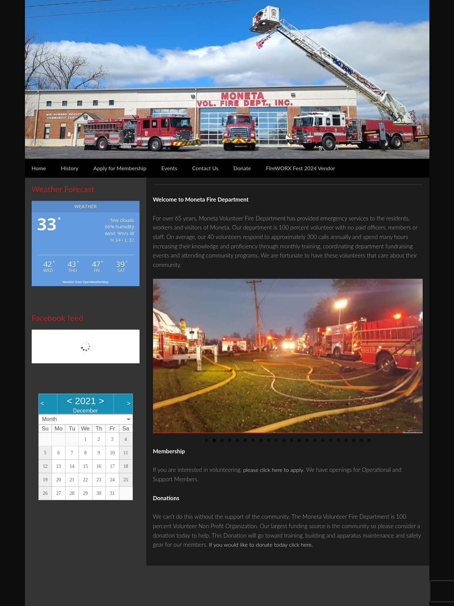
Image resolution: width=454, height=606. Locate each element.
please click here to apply (274, 469)
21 (361, 440)
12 (292, 440)
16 (323, 440)
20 (354, 440)
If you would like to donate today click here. (262, 544)
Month (49, 419)
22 (369, 440)
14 (307, 440)
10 (276, 440)
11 (284, 440)
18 (338, 440)
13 (299, 440)
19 (346, 440)
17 (330, 440)
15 (315, 440)
